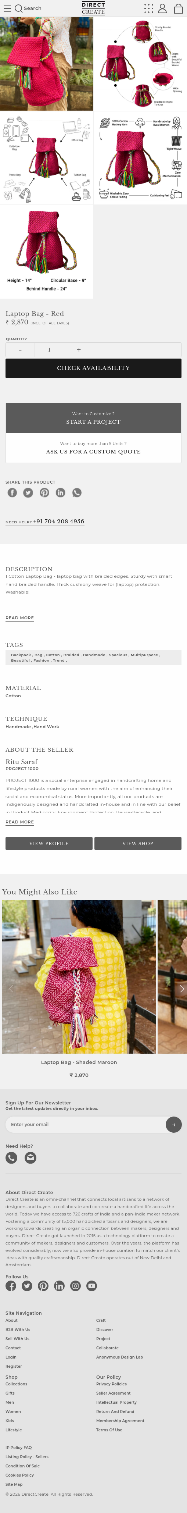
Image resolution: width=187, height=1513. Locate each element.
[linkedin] (60, 492)
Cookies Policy (20, 1475)
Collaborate (107, 1348)
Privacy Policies (111, 1384)
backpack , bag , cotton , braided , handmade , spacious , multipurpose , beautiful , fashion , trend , (86, 657)
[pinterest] (44, 492)
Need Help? (45, 521)
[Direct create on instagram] (76, 1285)
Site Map (14, 1484)
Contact (13, 1348)
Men (10, 1402)
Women (13, 1411)
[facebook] (12, 492)
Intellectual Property (116, 1402)
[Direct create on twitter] (28, 1285)
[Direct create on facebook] (12, 1285)
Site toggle (7, 8)
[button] (182, 989)
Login (11, 1357)
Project (103, 1338)
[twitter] (28, 492)
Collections (16, 1384)
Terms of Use (109, 1430)
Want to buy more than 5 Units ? (93, 448)
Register (14, 1366)
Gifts (10, 1393)
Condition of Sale (23, 1466)
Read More (20, 617)
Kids (10, 1420)
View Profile (49, 843)
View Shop (137, 843)
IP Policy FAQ (19, 1447)
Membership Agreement (120, 1420)
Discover (104, 1329)
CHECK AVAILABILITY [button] (93, 368)
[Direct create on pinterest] (44, 1285)
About (12, 1320)
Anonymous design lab (119, 1357)
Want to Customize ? (93, 419)
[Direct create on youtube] (93, 1285)
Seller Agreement (113, 1393)
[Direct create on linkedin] (60, 1285)
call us (12, 1157)
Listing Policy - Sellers (27, 1457)
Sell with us (17, 1338)
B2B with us (18, 1329)
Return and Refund (115, 1411)
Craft (101, 1320)
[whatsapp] (76, 492)
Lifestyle (14, 1430)
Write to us (31, 1157)
